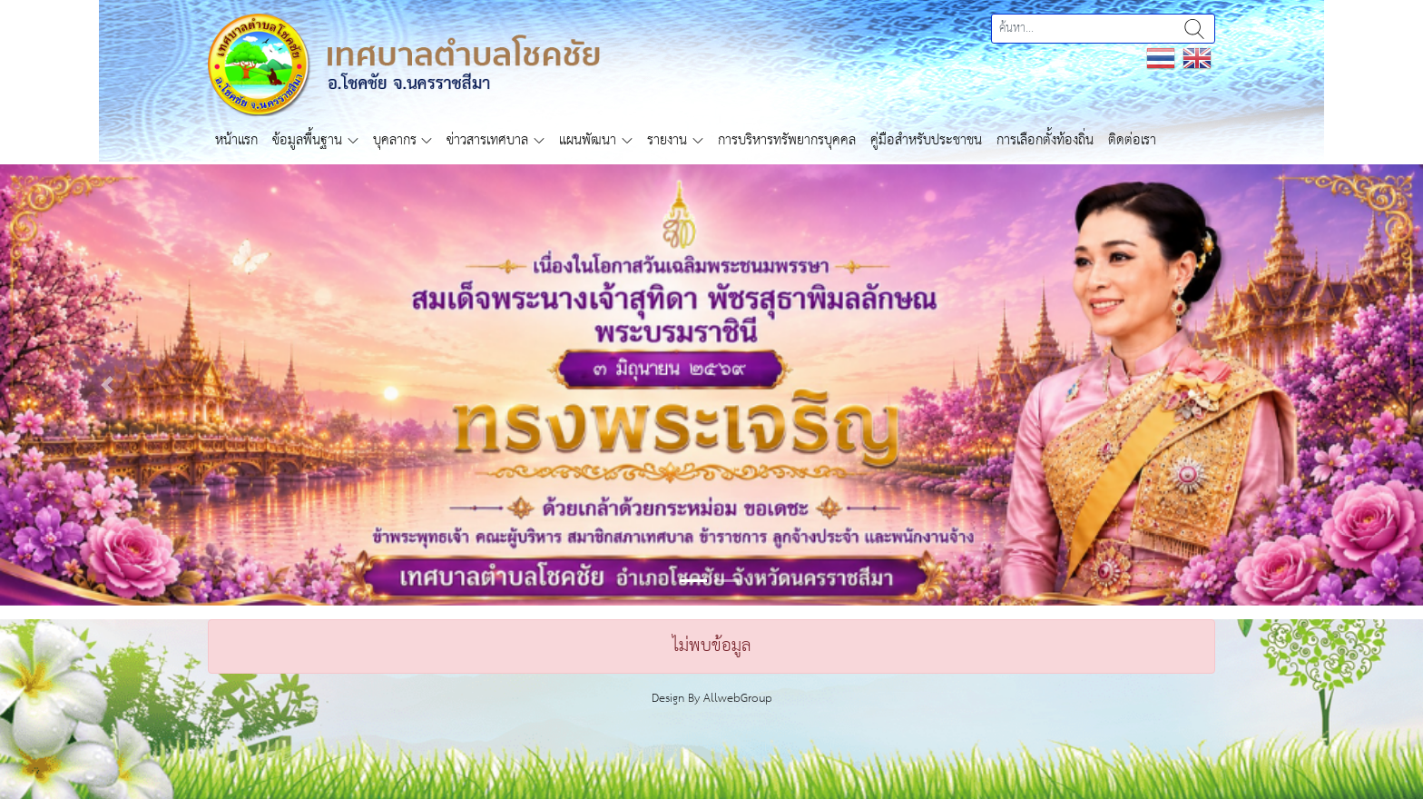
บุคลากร (395, 140)
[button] (106, 385)
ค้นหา (1194, 29)
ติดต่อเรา (1132, 140)
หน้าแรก (236, 140)
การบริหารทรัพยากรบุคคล (787, 140)
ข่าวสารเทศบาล (487, 140)
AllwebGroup (737, 698)
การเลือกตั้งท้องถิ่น (1045, 140)
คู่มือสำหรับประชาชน (926, 140)
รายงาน (667, 140)
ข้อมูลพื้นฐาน (307, 140)
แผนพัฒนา (587, 140)
